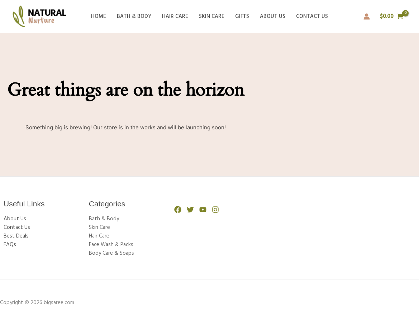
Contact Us (312, 16)
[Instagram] (215, 209)
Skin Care (211, 16)
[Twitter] (190, 209)
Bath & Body (134, 16)
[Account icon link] (366, 16)
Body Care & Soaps (111, 253)
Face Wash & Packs (111, 244)
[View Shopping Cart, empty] (391, 16)
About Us (272, 16)
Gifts (242, 16)
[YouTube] (202, 209)
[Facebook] (177, 209)
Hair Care (175, 16)
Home (98, 16)
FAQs (10, 244)
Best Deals (16, 236)
